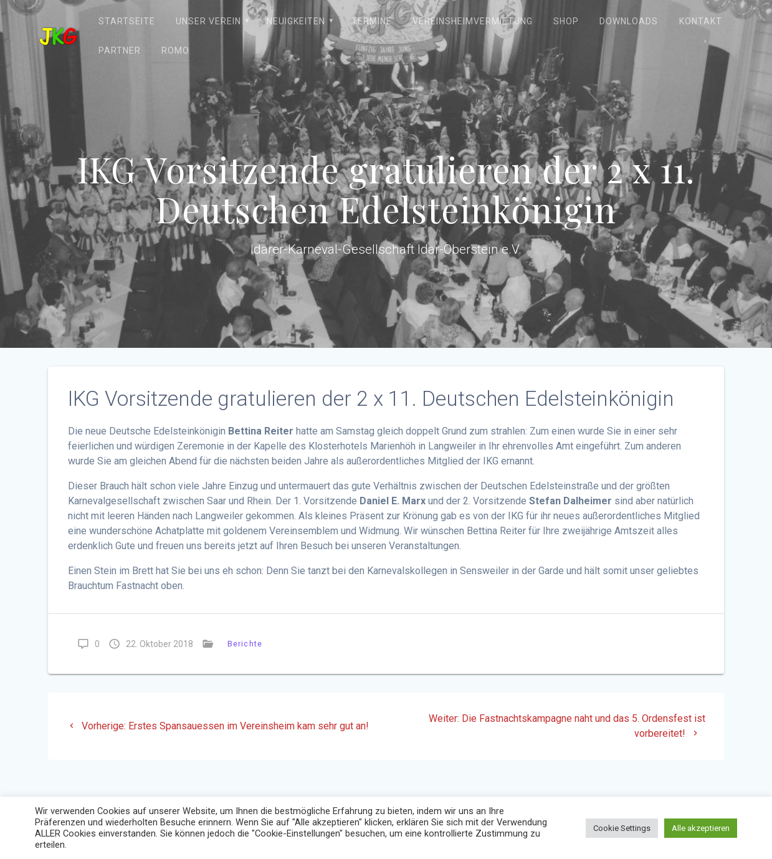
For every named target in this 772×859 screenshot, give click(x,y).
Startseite (126, 21)
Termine (371, 21)
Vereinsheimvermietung (472, 21)
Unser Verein (208, 21)
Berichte (244, 643)
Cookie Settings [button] (621, 828)
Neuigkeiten (296, 21)
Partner (119, 50)
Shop (566, 21)
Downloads (628, 21)
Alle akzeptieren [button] (701, 828)
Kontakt (700, 21)
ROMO (175, 50)
